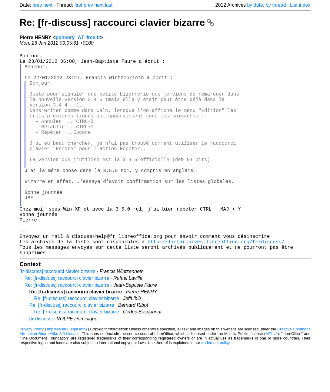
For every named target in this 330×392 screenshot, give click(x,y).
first (78, 5)
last (108, 5)
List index (300, 5)
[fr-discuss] (41, 363)
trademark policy (215, 387)
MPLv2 (271, 378)
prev (37, 5)
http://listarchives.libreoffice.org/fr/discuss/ (216, 283)
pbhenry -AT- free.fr (77, 37)
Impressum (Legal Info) (67, 373)
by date (255, 5)
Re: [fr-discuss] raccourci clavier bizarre (117, 22)
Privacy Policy (32, 373)
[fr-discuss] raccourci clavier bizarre (58, 316)
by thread (276, 5)
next (47, 5)
